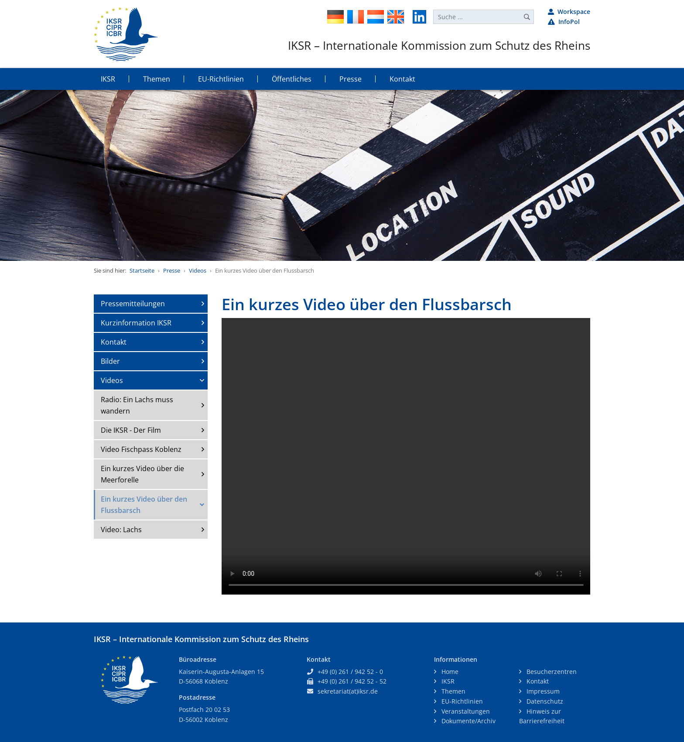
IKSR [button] (108, 79)
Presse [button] (350, 79)
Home (449, 671)
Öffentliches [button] (291, 79)
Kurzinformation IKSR (136, 323)
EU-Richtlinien (461, 701)
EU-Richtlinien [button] (221, 79)
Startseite (142, 270)
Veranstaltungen (465, 711)
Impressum (542, 691)
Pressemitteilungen (133, 303)
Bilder (110, 361)
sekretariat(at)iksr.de (348, 691)
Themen (452, 691)
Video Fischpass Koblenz (141, 449)
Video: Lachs (121, 529)
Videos (197, 270)
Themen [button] (156, 79)
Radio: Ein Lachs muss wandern (137, 405)
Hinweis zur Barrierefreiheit (541, 716)
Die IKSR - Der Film (131, 430)
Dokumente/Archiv (468, 721)
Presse (171, 270)
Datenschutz (544, 701)
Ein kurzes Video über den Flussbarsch (144, 504)
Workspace (569, 11)
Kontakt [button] (402, 79)
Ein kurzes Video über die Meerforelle (142, 474)
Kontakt (114, 342)
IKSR (447, 681)
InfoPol (564, 21)
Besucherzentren (551, 671)
